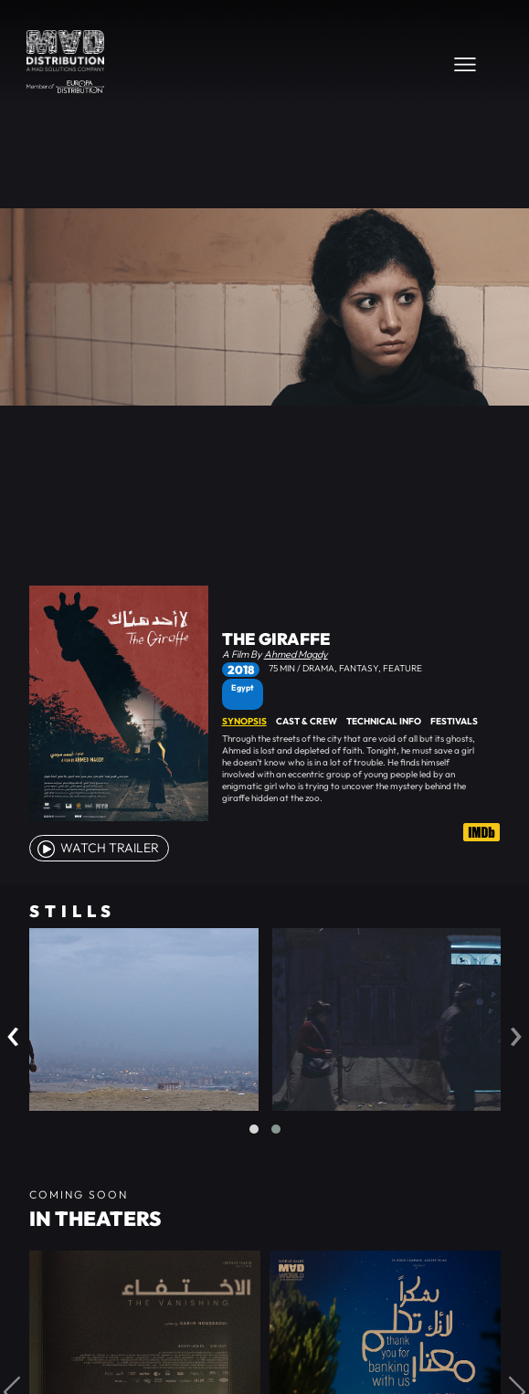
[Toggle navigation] (465, 64)
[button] (254, 1129)
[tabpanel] (361, 768)
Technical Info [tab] (383, 721)
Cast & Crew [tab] (306, 721)
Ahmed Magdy (296, 654)
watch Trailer (97, 848)
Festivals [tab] (454, 721)
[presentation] (13, 1032)
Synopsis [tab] (244, 721)
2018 (240, 669)
